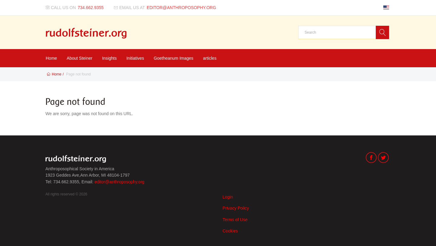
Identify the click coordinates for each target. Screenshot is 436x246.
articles (209, 58)
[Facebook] (371, 158)
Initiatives (135, 58)
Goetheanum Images (173, 58)
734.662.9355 (91, 7)
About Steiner (79, 58)
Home (51, 58)
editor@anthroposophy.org (119, 181)
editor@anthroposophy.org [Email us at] (181, 7)
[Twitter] (383, 158)
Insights (109, 58)
